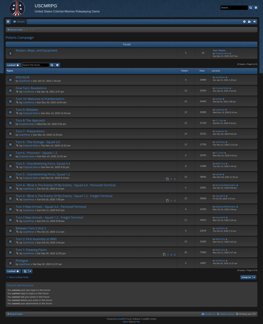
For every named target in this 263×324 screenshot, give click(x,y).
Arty (138, 322)
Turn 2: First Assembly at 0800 (36, 239)
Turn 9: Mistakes (27, 110)
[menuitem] (18, 21)
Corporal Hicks (222, 53)
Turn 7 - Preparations (30, 131)
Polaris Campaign (20, 37)
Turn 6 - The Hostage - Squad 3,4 (38, 142)
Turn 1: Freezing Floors (31, 250)
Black (125, 322)
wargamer (220, 131)
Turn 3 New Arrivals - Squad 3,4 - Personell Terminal (51, 207)
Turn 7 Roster (219, 50)
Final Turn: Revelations (31, 88)
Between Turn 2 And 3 (31, 228)
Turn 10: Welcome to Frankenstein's (40, 99)
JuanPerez (24, 80)
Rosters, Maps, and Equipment (36, 50)
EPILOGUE (23, 77)
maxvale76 (220, 196)
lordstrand (220, 110)
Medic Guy (220, 163)
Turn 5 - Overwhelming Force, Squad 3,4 (43, 164)
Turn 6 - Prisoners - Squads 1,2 (36, 153)
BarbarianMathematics (226, 185)
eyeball (219, 99)
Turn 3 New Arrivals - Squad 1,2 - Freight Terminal (49, 217)
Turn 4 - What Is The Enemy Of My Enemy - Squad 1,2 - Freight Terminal (64, 196)
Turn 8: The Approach (30, 120)
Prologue (22, 261)
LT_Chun (220, 120)
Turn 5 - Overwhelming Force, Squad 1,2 (43, 174)
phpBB (121, 319)
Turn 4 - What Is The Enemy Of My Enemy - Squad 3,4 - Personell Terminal (66, 185)
